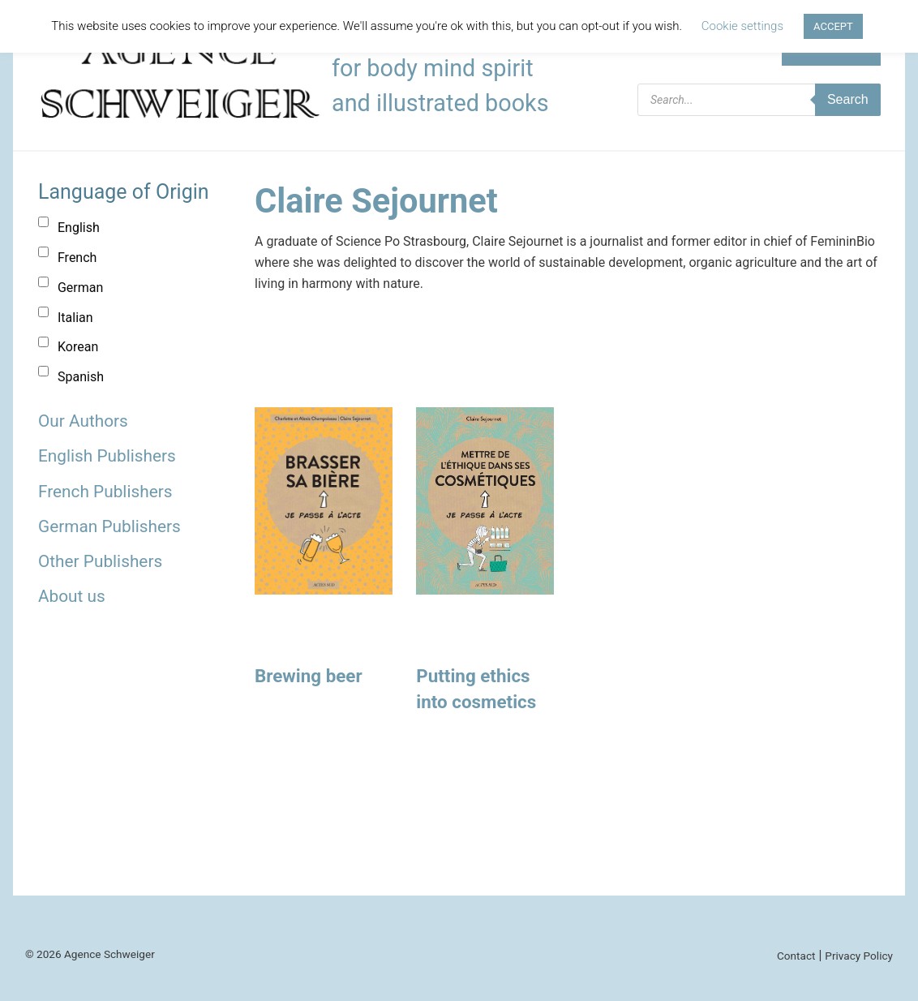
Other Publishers (100, 561)
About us (71, 596)
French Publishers (105, 491)
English (79, 227)
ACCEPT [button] (833, 26)
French (77, 257)
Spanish (81, 377)
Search (848, 99)
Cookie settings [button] (742, 26)
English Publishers (107, 456)
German (80, 287)
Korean (78, 346)
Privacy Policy (859, 955)
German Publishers (109, 526)
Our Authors (83, 421)
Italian (75, 317)
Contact (796, 955)
